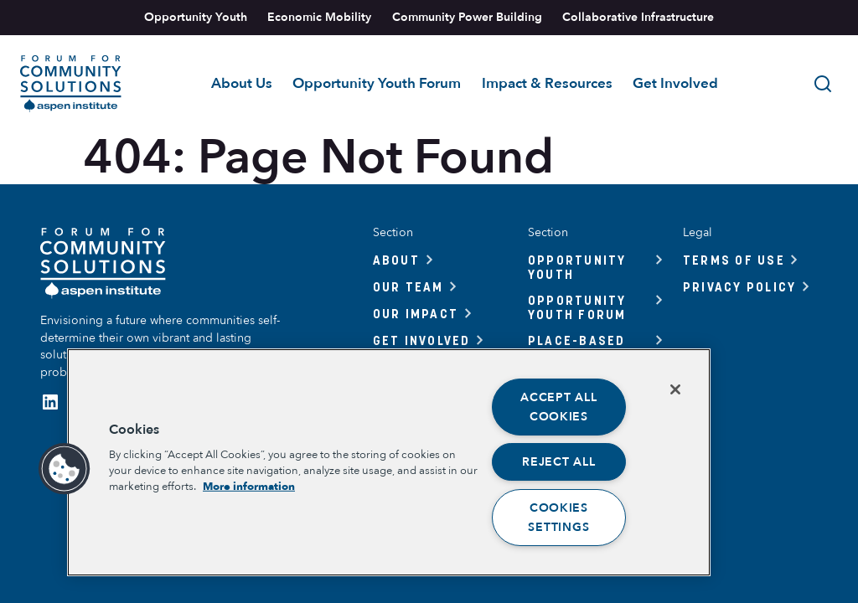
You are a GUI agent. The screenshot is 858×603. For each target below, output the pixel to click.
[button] (64, 469)
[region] (389, 462)
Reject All (558, 462)
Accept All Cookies (558, 407)
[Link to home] (70, 83)
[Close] (675, 389)
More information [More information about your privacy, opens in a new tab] (249, 486)
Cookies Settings (558, 517)
